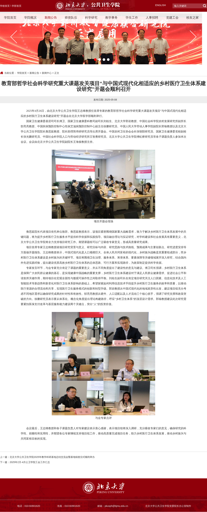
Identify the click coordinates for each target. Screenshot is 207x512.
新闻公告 (51, 17)
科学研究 (91, 17)
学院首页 (10, 17)
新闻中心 (47, 73)
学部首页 (16, 5)
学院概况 (30, 17)
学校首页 (5, 5)
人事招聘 (152, 17)
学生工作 (132, 17)
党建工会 (172, 17)
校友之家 (192, 17)
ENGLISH (160, 5)
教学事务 (111, 17)
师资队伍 (71, 17)
